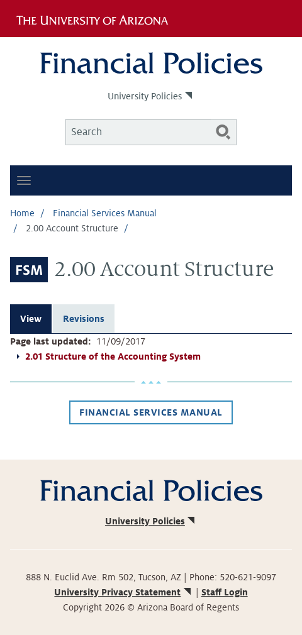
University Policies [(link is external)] (151, 96)
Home (22, 213)
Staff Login (224, 592)
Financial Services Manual (105, 213)
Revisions (83, 319)
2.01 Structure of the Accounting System (113, 356)
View (31, 319)
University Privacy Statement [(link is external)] (123, 592)
